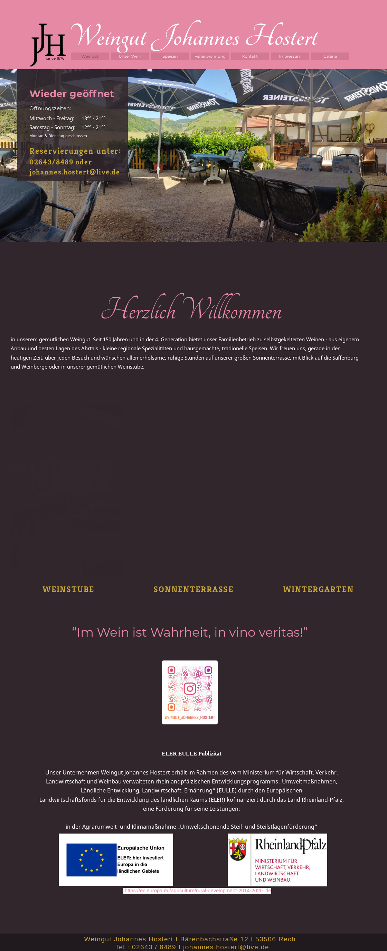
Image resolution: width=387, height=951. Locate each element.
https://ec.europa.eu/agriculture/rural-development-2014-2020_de (198, 890)
